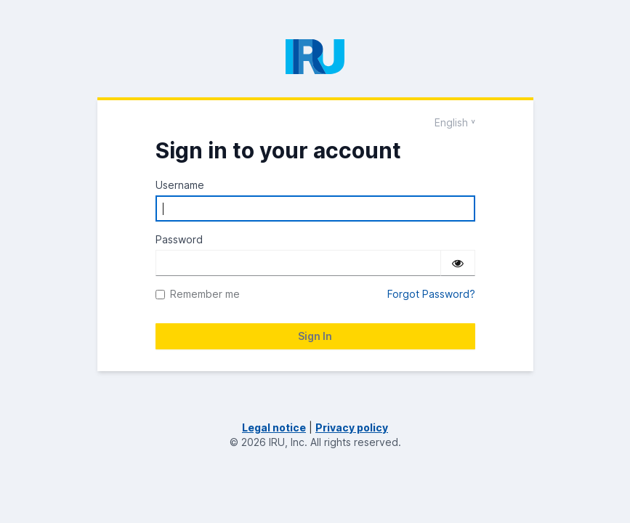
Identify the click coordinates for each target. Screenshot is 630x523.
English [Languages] (451, 122)
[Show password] (457, 263)
